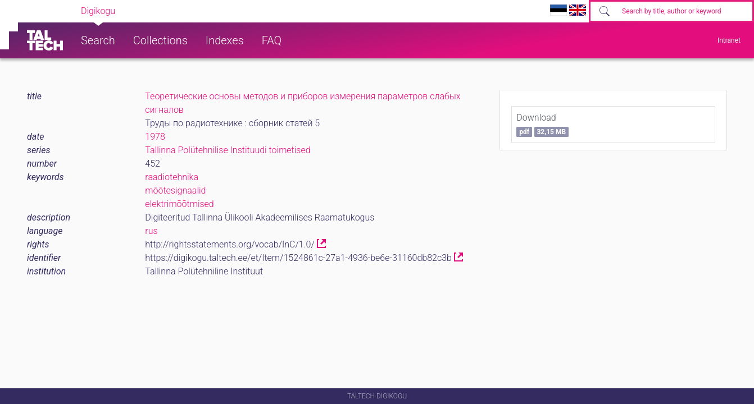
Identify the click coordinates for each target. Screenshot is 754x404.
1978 (155, 136)
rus (151, 231)
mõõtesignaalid (175, 190)
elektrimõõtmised (179, 204)
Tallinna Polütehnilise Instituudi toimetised (227, 150)
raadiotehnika (171, 177)
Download (542, 124)
